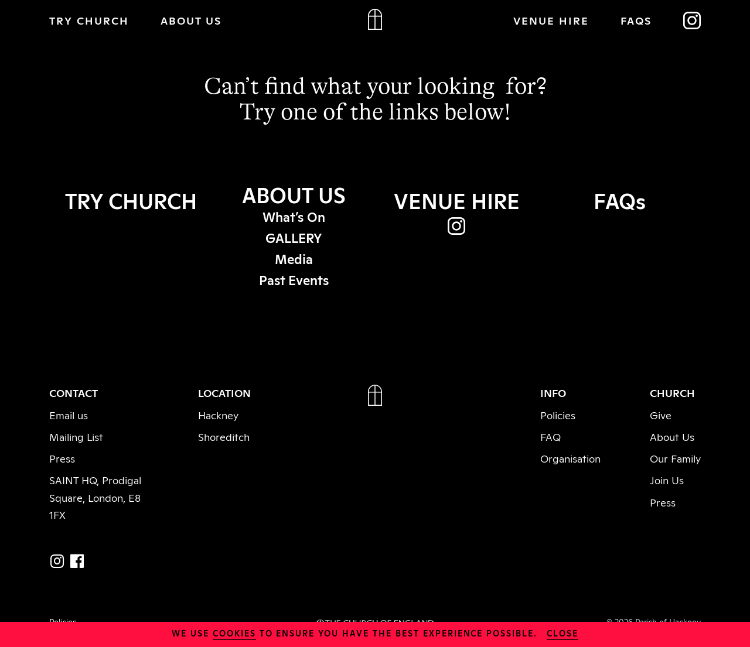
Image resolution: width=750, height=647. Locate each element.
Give (660, 415)
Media (294, 258)
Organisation (570, 458)
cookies (234, 632)
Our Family (675, 458)
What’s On (293, 216)
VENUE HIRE (551, 20)
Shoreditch (224, 436)
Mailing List (76, 436)
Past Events (294, 279)
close (562, 632)
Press (62, 458)
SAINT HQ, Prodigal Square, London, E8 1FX (95, 497)
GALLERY (293, 237)
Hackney (218, 415)
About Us (672, 436)
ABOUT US (191, 20)
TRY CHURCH (89, 20)
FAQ (550, 436)
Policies (557, 415)
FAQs (636, 20)
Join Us (667, 480)
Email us (68, 415)
